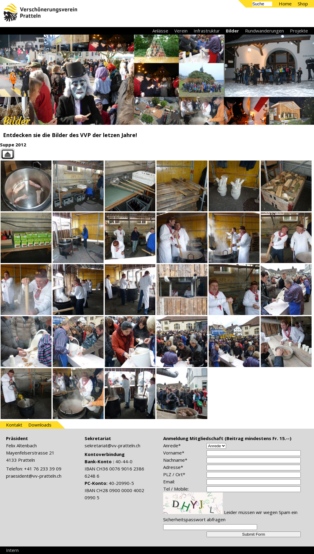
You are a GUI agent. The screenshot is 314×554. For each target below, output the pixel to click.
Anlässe (160, 31)
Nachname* (175, 460)
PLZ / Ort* (174, 474)
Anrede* (172, 445)
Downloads (39, 425)
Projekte (299, 31)
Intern (12, 550)
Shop (303, 4)
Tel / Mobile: (176, 489)
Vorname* (173, 453)
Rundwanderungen (264, 31)
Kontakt (14, 425)
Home (285, 4)
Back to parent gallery (157, 154)
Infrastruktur (207, 31)
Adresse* (173, 467)
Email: (169, 482)
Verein (181, 31)
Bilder (232, 31)
